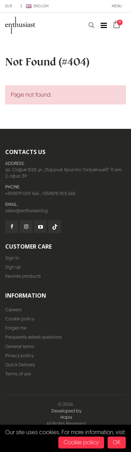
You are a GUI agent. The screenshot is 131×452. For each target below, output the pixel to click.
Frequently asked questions (33, 337)
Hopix (66, 417)
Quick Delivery (20, 365)
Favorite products (23, 276)
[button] (91, 25)
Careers (13, 310)
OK (117, 442)
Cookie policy (19, 319)
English (37, 6)
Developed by (66, 411)
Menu (117, 6)
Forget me (16, 328)
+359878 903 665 (58, 193)
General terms (19, 346)
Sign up (13, 267)
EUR (8, 6)
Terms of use (18, 374)
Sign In (12, 258)
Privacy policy (19, 356)
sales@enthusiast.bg (26, 211)
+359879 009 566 (22, 193)
